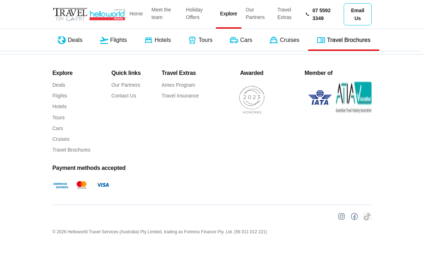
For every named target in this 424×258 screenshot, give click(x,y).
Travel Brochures (71, 150)
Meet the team (161, 13)
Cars (57, 128)
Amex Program (178, 85)
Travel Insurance (180, 96)
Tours (58, 117)
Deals (58, 85)
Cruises (60, 139)
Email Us (357, 14)
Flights (59, 96)
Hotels (59, 106)
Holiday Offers (194, 13)
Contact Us (123, 96)
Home (136, 13)
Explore (228, 13)
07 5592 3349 (318, 14)
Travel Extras (284, 13)
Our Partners (255, 13)
